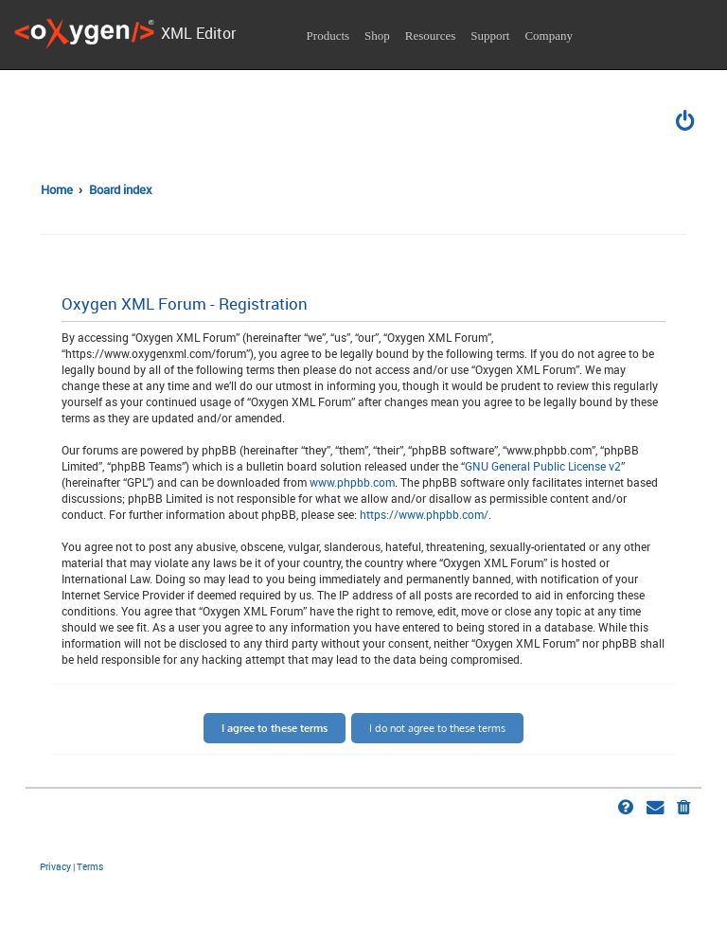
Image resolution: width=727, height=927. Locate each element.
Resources (430, 35)
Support (489, 35)
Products (328, 35)
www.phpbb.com (352, 482)
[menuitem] (686, 123)
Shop (377, 35)
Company (548, 35)
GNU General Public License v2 (543, 465)
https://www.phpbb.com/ (424, 514)
